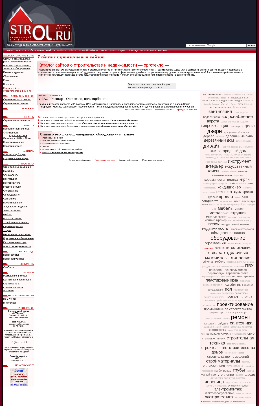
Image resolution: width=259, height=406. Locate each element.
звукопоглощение (214, 154)
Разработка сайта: (18, 356)
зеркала (247, 155)
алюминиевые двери (217, 98)
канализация (222, 175)
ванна (244, 107)
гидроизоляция (215, 126)
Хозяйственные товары (16, 222)
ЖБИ (213, 151)
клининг (240, 183)
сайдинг (223, 323)
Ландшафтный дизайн (15, 206)
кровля (226, 196)
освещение (222, 247)
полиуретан (228, 293)
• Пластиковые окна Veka (51, 138)
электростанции (244, 393)
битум (234, 104)
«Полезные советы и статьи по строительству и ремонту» (109, 123)
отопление (240, 257)
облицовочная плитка (228, 233)
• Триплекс (45, 146)
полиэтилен (241, 293)
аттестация (248, 100)
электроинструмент (238, 385)
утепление (226, 374)
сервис (237, 330)
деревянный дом (219, 140)
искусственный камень (229, 168)
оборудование (228, 238)
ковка (249, 183)
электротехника (219, 397)
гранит (250, 126)
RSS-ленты (9, 298)
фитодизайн (216, 378)
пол (229, 289)
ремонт (241, 317)
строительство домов (233, 350)
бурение (248, 104)
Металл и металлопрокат (17, 234)
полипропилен (214, 293)
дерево (209, 136)
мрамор (221, 220)
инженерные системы (216, 162)
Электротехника (12, 210)
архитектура (235, 100)
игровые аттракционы (228, 157)
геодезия (244, 121)
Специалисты (10, 175)
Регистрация (108, 50)
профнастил (227, 312)
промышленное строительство (228, 309)
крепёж (213, 197)
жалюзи (249, 147)
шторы (235, 382)
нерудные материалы (242, 229)
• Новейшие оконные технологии (55, 143)
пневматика (245, 281)
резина (226, 318)
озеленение (234, 243)
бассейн (207, 104)
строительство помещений (228, 356)
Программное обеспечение (18, 238)
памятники (239, 266)
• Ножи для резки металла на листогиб (57, 141)
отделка (215, 253)
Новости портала (12, 146)
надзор (247, 220)
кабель (226, 171)
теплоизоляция (213, 365)
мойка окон (244, 217)
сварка (226, 327)
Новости (21, 50)
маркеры (250, 204)
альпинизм (247, 94)
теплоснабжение (235, 366)
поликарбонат (241, 290)
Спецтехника (10, 190)
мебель (226, 208)
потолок (246, 297)
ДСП (241, 147)
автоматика (212, 94)
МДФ (214, 209)
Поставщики (10, 178)
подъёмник (232, 284)
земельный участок (233, 154)
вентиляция (220, 111)
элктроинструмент (243, 397)
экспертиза (221, 386)
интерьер (214, 166)
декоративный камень (236, 132)
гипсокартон (237, 126)
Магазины (8, 171)
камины (243, 171)
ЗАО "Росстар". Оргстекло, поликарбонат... (73, 99)
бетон (225, 104)
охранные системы (236, 262)
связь (230, 330)
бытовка (236, 107)
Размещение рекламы (154, 50)
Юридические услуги (15, 242)
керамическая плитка (221, 179)
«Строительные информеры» (123, 120)
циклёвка (240, 378)
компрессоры (210, 188)
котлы (221, 192)
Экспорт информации (129, 160)
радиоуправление (214, 318)
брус (240, 104)
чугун (228, 382)
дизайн (212, 146)
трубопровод (223, 370)
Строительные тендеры (16, 120)
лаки (245, 197)
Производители (11, 182)
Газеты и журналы (13, 72)
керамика (239, 175)
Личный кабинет (88, 50)
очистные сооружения (222, 266)
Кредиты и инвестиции (15, 158)
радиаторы (241, 312)
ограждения (216, 243)
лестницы (248, 201)
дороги (226, 147)
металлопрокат (216, 216)
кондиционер (230, 187)
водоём (243, 112)
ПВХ (249, 265)
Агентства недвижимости (17, 246)
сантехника (241, 323)
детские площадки (244, 141)
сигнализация (210, 333)
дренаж (234, 147)
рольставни (210, 323)
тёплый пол (250, 366)
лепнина (223, 201)
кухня (238, 197)
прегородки (210, 300)
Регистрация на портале (153, 160)
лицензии (221, 204)
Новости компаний (13, 142)
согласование (239, 334)
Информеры (10, 302)
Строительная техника (15, 103)
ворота (213, 121)
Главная (8, 50)
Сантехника (9, 198)
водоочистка (212, 116)
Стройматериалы (13, 226)
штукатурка (245, 382)
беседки (216, 104)
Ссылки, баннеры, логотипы (13, 289)
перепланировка (237, 273)
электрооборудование (220, 393)
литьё (204, 204)
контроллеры (209, 192)
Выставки (8, 84)
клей (232, 183)
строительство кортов (234, 353)
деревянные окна (239, 136)
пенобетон (216, 269)
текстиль (246, 362)
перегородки (216, 273)
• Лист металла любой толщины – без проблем (61, 149)
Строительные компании (17, 167)
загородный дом (232, 151)
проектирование (235, 304)
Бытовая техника (12, 218)
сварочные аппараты (241, 327)
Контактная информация (80, 160)
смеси (226, 333)
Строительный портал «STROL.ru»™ (18, 312)
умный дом (209, 374)
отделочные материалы (226, 255)
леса (237, 201)
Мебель (7, 214)
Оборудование (11, 194)
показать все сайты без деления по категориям (223, 402)
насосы (214, 224)
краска (248, 192)
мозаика (233, 217)
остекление (241, 247)
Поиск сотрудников (13, 258)
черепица (215, 381)
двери (215, 131)
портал (232, 296)
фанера (240, 375)
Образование (10, 76)
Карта (122, 50)
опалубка (246, 243)
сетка (244, 330)
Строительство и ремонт (17, 99)
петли (228, 277)
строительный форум (236, 344)
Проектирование (12, 202)
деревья (220, 136)
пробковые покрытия (227, 300)
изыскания (245, 157)
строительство (214, 348)
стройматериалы (223, 361)
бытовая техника (220, 107)
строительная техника (232, 340)
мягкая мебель (236, 220)
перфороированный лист (213, 277)
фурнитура (230, 378)
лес (231, 201)
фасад (250, 374)
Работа (51, 50)
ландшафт (210, 201)
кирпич (245, 179)
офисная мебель (214, 261)
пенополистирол (236, 269)
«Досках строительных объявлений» (119, 126)
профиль (214, 312)
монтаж (210, 220)
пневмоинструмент (213, 285)
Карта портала (11, 283)
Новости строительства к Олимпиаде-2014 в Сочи (17, 135)
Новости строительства (16, 128)
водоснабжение (237, 116)
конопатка (247, 188)
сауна (218, 327)
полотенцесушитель (214, 297)
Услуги (7, 230)
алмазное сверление (232, 95)
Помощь (133, 50)
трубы (239, 370)
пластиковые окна (222, 280)
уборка (250, 371)
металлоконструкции (228, 213)
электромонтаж (228, 389)
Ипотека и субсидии (14, 154)
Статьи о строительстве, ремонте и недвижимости (17, 60)
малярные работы (236, 204)
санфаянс (209, 327)
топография (207, 371)
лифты (212, 204)
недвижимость (215, 228)
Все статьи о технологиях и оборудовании (61, 153)
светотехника (217, 329)
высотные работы (230, 121)
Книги (6, 80)
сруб (251, 333)
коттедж (234, 192)
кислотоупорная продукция (215, 184)
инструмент (239, 161)
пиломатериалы (243, 276)
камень (233, 171)
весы (237, 112)
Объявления (36, 50)
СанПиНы (8, 267)
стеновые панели (214, 338)
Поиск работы (11, 254)
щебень (211, 386)
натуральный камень (235, 224)
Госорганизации (12, 186)
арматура (221, 100)
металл (239, 208)
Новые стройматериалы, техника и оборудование (17, 67)
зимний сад (210, 157)
